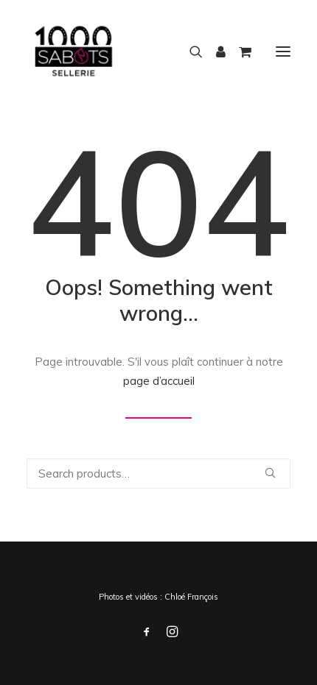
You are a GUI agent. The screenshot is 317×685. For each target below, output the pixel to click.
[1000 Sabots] (74, 51)
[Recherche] (189, 51)
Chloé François (191, 597)
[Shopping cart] (238, 51)
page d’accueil (159, 381)
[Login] (214, 51)
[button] (283, 51)
